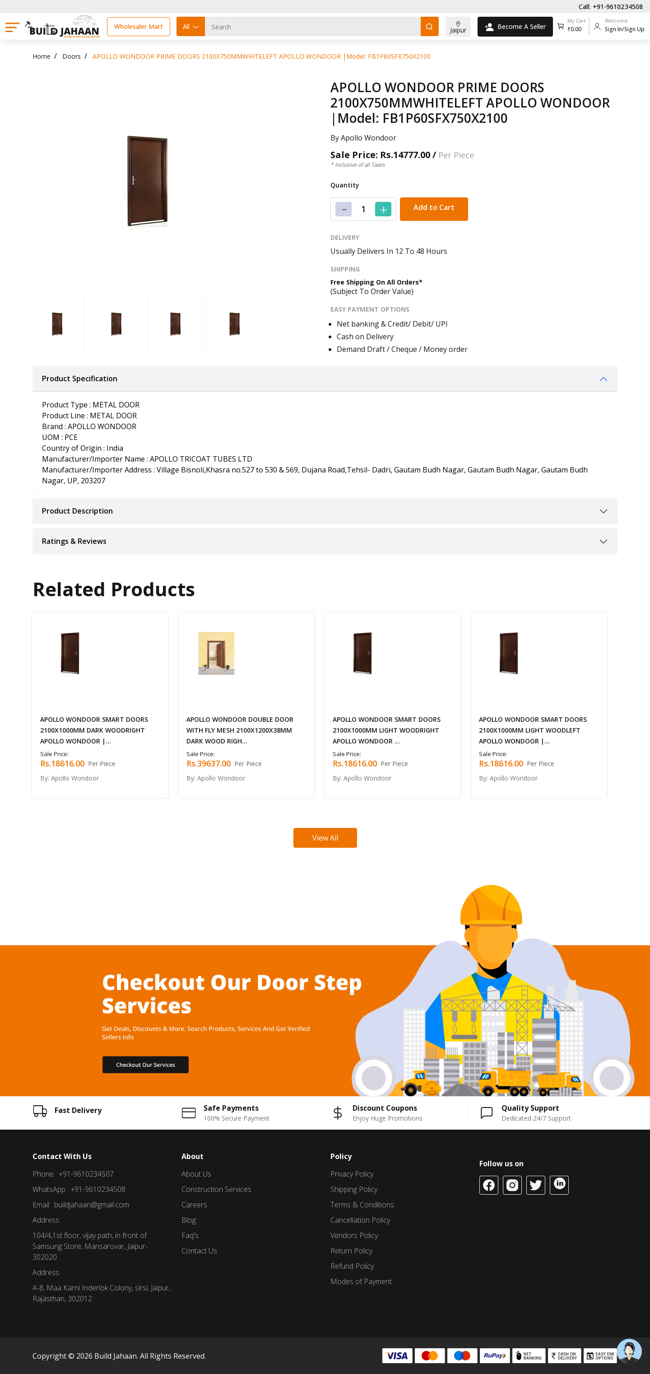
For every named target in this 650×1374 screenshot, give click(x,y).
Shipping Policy (353, 1189)
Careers (194, 1205)
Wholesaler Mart (138, 26)
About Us (196, 1174)
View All (325, 838)
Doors (71, 56)
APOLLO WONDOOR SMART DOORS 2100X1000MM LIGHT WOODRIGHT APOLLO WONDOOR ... (387, 730)
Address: (46, 1220)
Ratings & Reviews (74, 541)
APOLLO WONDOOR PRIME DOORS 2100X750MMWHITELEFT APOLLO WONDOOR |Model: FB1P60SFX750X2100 (262, 56)
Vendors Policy (354, 1235)
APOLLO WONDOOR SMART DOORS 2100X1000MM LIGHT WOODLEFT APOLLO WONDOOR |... (533, 730)
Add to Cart (434, 207)
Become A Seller (515, 27)
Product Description (77, 511)
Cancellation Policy (360, 1220)
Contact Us (199, 1251)
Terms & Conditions (362, 1205)
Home (41, 56)
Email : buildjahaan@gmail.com (80, 1205)
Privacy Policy (351, 1174)
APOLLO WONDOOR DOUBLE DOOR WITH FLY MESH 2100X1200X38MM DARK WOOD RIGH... (239, 730)
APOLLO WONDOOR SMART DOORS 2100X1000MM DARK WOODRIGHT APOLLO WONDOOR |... (94, 730)
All (191, 27)
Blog (188, 1220)
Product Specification (79, 378)
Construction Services (216, 1189)
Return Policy (351, 1251)
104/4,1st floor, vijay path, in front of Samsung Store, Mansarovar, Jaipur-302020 (90, 1246)
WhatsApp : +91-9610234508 (78, 1189)
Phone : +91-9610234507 (73, 1174)
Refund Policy (352, 1266)
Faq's (190, 1235)
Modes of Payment (361, 1281)
